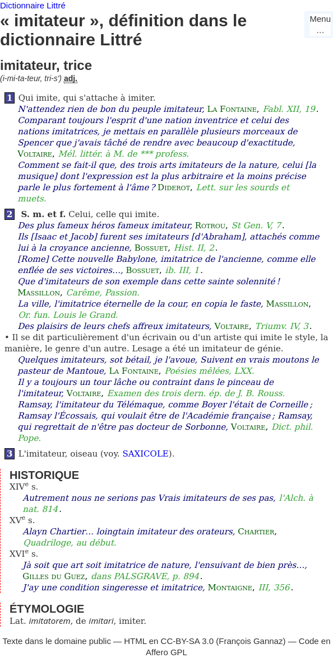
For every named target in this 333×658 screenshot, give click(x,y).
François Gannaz (251, 641)
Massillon (38, 293)
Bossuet (151, 248)
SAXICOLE (145, 454)
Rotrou (210, 225)
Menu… (320, 24)
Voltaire (34, 154)
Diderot (174, 187)
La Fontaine (231, 109)
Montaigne (229, 587)
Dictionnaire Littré (33, 5)
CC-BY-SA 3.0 (187, 641)
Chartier (256, 532)
